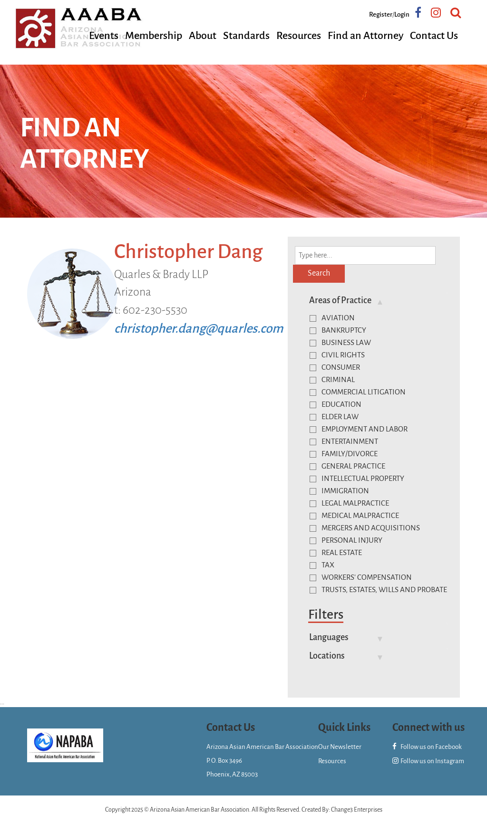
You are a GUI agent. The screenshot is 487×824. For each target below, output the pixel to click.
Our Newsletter (339, 746)
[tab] (375, 300)
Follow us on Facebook (427, 746)
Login (401, 14)
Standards (246, 35)
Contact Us (434, 35)
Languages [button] (329, 637)
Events (103, 35)
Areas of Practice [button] (340, 300)
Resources (298, 35)
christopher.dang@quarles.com (198, 328)
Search (319, 273)
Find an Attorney (365, 35)
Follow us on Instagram (428, 761)
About (202, 35)
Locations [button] (327, 656)
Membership (153, 35)
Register (380, 14)
